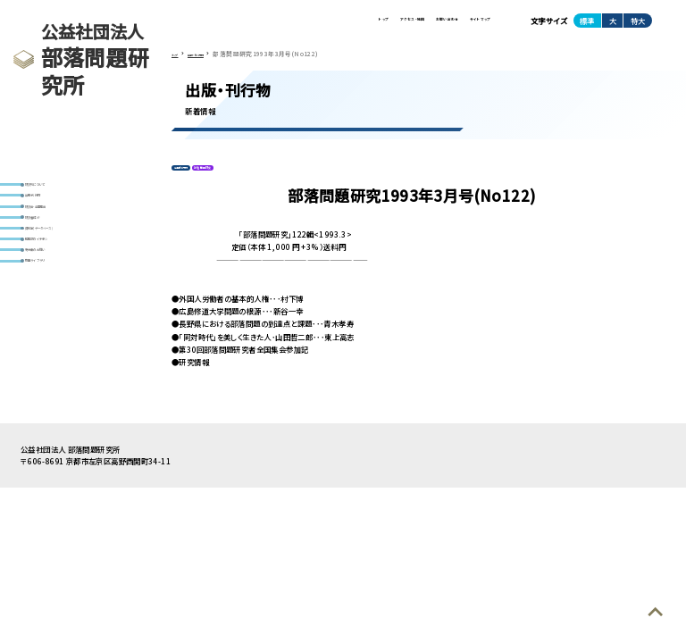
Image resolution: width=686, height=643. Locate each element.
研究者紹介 (50, 252)
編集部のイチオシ (59, 294)
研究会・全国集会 (59, 231)
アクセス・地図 (320, 26)
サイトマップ (463, 26)
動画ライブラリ (55, 336)
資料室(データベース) (66, 273)
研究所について (56, 189)
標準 (587, 26)
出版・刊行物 (51, 210)
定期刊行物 (193, 181)
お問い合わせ (394, 26)
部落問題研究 (244, 181)
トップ (262, 26)
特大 (638, 26)
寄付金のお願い (57, 316)
